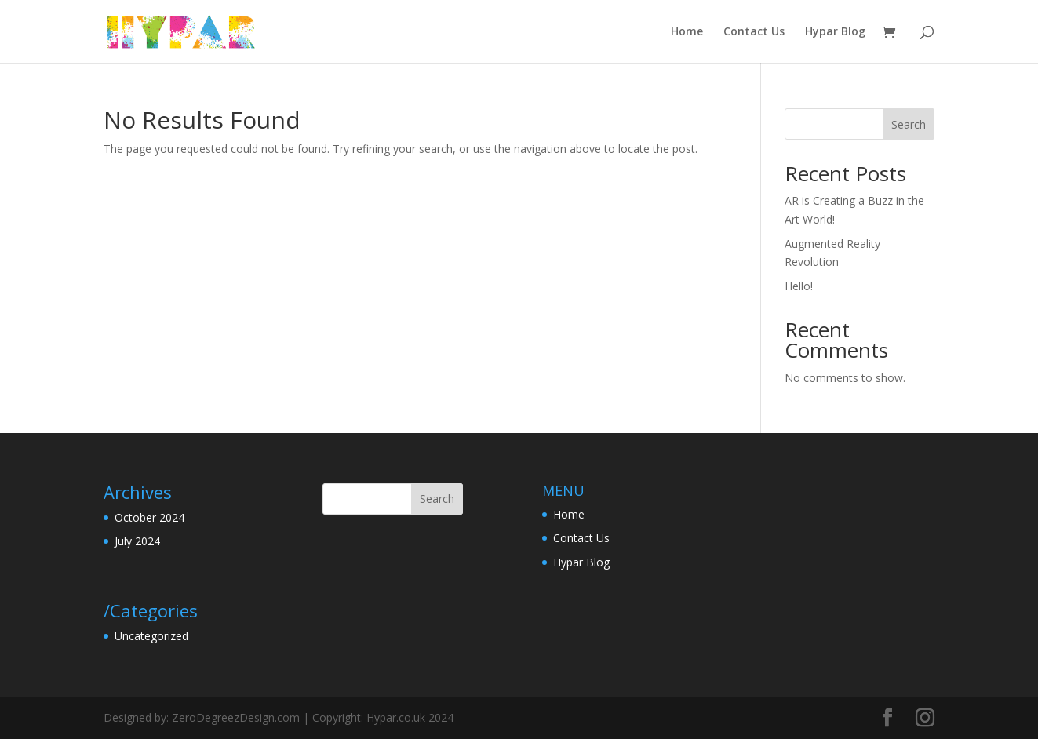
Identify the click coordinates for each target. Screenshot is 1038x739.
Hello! (799, 285)
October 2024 (149, 517)
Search (908, 124)
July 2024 (137, 540)
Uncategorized (151, 635)
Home (687, 32)
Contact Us (754, 32)
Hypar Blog (835, 32)
